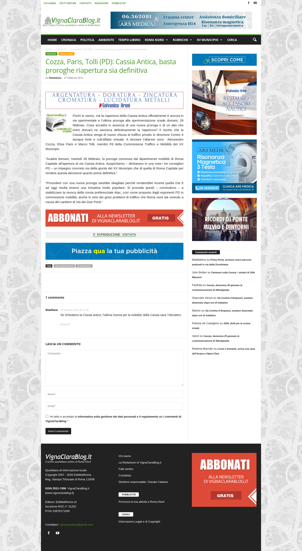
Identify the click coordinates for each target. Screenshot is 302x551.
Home (48, 49)
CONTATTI (85, 3)
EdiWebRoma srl (66, 502)
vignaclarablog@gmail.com (76, 524)
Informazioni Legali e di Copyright (139, 521)
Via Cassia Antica (64, 266)
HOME (52, 40)
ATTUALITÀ (60, 49)
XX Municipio (84, 266)
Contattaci (125, 475)
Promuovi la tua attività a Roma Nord (141, 501)
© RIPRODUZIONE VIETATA (114, 235)
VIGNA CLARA (66, 53)
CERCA (232, 40)
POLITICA (87, 40)
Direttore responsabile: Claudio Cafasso (143, 482)
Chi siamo (125, 456)
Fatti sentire (126, 469)
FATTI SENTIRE (67, 3)
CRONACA (68, 40)
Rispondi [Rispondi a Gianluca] (65, 324)
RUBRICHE (182, 40)
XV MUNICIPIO (209, 40)
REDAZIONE (101, 3)
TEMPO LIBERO (129, 40)
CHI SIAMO (50, 3)
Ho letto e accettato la (113, 419)
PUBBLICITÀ (118, 3)
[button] (254, 40)
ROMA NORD (156, 40)
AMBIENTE (106, 40)
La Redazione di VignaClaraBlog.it (140, 462)
